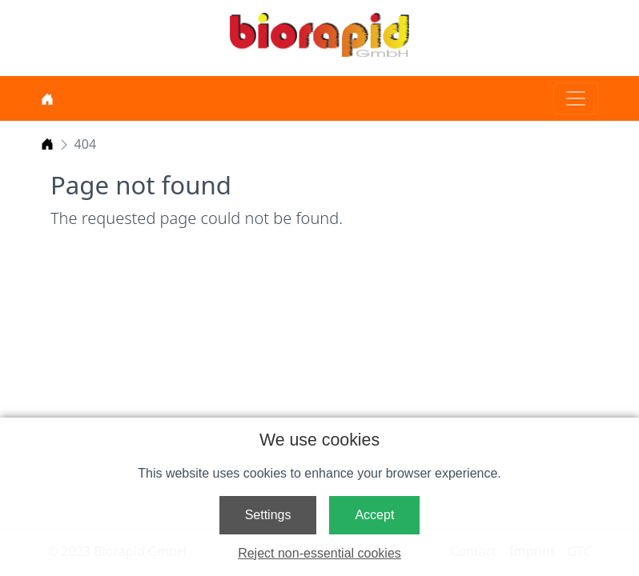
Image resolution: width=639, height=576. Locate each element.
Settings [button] (268, 515)
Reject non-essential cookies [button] (319, 553)
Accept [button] (374, 515)
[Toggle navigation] (575, 98)
